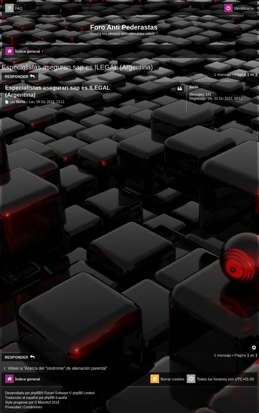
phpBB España (55, 398)
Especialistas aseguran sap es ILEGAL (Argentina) (77, 67)
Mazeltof (44, 402)
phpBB (36, 393)
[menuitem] (14, 8)
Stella (193, 87)
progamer (20, 402)
